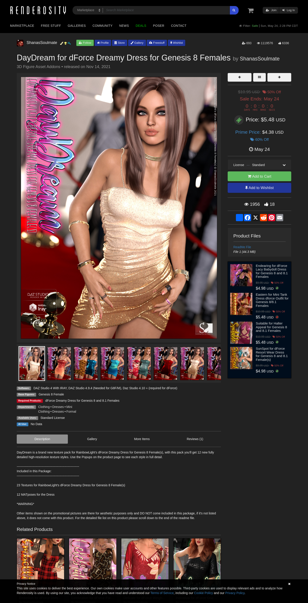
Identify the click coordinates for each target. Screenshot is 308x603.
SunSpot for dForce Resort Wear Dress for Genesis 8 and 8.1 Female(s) (272, 354)
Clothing (44, 407)
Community (103, 25)
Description (42, 439)
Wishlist (176, 42)
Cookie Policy (203, 593)
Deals (141, 25)
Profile (103, 42)
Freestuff (156, 42)
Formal (71, 411)
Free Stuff (51, 25)
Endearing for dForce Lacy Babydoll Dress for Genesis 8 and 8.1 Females (272, 271)
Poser (158, 25)
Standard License (52, 418)
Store (119, 42)
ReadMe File (242, 247)
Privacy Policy (234, 593)
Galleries (77, 25)
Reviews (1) (195, 439)
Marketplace (22, 25)
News (124, 25)
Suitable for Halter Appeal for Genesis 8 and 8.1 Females (271, 327)
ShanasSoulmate (260, 59)
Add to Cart (259, 176)
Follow (85, 42)
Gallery (137, 42)
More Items (142, 439)
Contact (178, 25)
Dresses (58, 407)
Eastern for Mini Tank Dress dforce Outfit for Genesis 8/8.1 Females (272, 300)
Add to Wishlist (259, 188)
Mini (69, 407)
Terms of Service (162, 593)
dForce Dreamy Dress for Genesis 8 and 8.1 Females (82, 400)
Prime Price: (248, 132)
